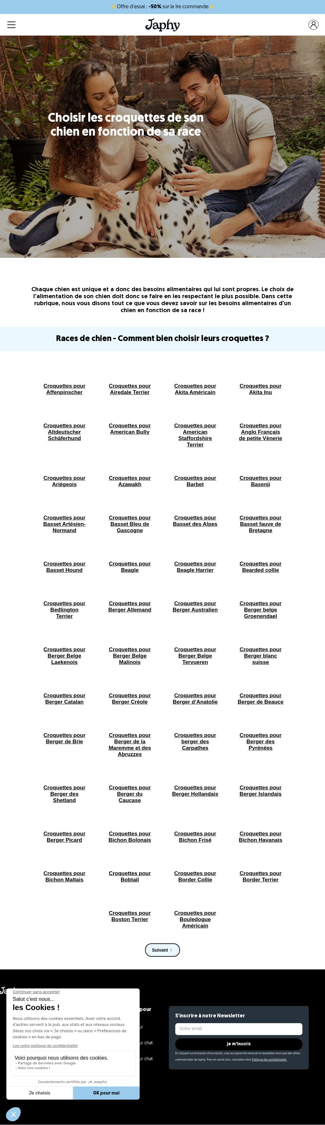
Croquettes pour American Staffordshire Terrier (195, 435)
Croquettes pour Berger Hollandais (195, 791)
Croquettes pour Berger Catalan (64, 699)
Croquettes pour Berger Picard (64, 837)
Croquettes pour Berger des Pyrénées (261, 741)
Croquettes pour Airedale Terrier (130, 389)
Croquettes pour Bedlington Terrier (64, 609)
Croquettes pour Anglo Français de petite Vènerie (260, 432)
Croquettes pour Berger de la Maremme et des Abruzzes (130, 744)
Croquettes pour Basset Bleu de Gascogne (130, 524)
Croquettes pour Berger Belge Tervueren (195, 655)
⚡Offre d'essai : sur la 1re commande (162, 7)
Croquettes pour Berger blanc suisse (261, 655)
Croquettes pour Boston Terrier (130, 916)
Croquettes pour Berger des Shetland (64, 794)
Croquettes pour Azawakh (130, 481)
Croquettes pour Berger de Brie (64, 738)
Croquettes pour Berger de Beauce (261, 699)
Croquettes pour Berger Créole (130, 699)
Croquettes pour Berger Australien (195, 606)
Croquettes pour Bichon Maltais (64, 876)
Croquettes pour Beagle (130, 567)
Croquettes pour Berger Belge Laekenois (64, 655)
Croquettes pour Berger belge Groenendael (261, 609)
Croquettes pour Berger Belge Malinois (130, 655)
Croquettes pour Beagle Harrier (195, 567)
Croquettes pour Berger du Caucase (130, 794)
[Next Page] (162, 950)
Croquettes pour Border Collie (195, 876)
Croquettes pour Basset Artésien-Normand (64, 524)
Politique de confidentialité (269, 1059)
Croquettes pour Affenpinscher (64, 389)
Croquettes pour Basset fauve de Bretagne (261, 524)
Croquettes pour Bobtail (130, 876)
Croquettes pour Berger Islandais (261, 791)
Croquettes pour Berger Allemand (129, 606)
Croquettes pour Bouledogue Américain (195, 919)
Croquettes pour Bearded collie (261, 567)
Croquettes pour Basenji (261, 481)
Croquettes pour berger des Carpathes (195, 741)
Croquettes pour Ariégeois (64, 481)
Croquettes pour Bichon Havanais (260, 837)
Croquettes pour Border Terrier (261, 876)
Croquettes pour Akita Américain (195, 389)
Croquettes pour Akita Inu (261, 389)
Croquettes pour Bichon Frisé (195, 837)
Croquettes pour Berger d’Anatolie (195, 699)
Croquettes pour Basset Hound (64, 567)
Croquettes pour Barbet (195, 481)
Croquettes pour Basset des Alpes (195, 521)
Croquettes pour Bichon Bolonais (130, 837)
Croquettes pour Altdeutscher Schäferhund (64, 432)
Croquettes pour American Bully (130, 429)
